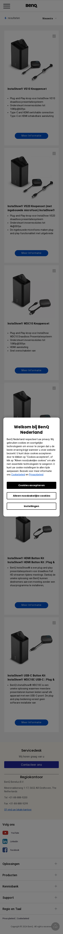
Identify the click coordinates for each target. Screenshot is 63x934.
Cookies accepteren (31, 485)
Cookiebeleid (18, 474)
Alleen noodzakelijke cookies (31, 495)
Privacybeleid (36, 474)
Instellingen (31, 506)
